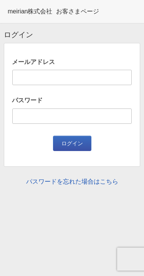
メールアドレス (33, 62)
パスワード (27, 100)
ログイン (72, 143)
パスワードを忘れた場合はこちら (72, 181)
